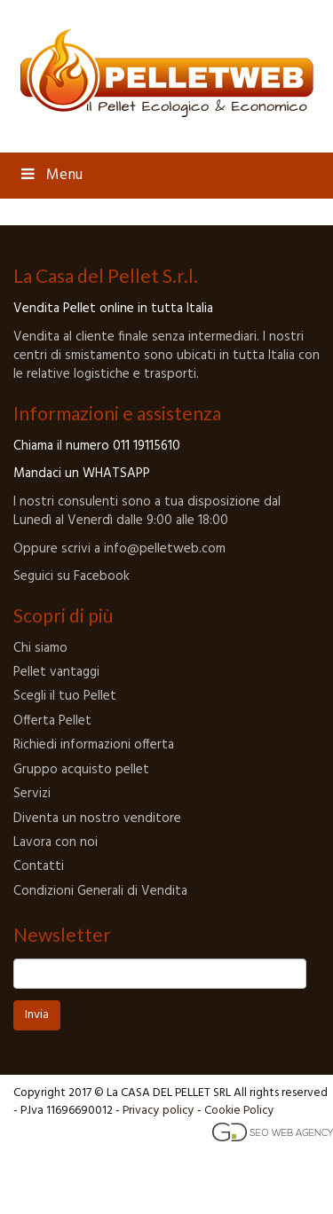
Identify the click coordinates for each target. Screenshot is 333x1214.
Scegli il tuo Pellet (64, 696)
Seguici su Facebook (71, 576)
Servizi (32, 793)
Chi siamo (40, 648)
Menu (50, 175)
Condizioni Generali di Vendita (100, 891)
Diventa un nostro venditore (97, 818)
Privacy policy (158, 1110)
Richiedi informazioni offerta (93, 745)
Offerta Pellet (52, 721)
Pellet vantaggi (56, 672)
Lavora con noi (55, 842)
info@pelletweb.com (163, 549)
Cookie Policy (239, 1110)
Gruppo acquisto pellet (81, 769)
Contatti (38, 866)
